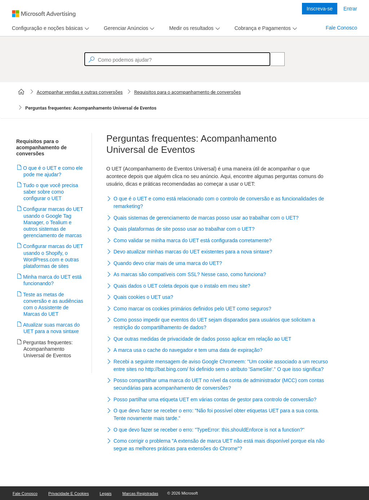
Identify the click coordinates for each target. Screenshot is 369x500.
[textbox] (177, 59)
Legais (106, 493)
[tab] (46, 28)
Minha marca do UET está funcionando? (52, 280)
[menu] (49, 28)
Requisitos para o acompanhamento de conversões (187, 92)
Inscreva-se (320, 9)
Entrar (350, 9)
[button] (217, 203)
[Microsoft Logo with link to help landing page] (44, 13)
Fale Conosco (341, 28)
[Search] (273, 59)
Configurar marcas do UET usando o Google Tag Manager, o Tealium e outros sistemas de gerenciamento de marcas (53, 222)
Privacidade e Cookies (68, 493)
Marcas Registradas (140, 493)
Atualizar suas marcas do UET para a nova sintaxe (51, 328)
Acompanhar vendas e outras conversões (80, 92)
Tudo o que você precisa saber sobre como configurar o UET (50, 191)
